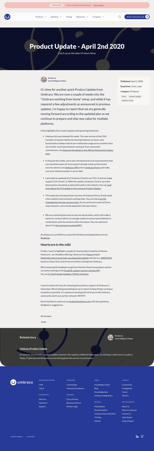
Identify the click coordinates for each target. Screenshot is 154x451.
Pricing (77, 17)
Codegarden (127, 388)
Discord (125, 395)
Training (97, 417)
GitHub (97, 421)
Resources (90, 17)
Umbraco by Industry (75, 388)
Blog (96, 388)
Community (127, 385)
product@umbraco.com (80, 301)
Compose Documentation (105, 413)
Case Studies (72, 385)
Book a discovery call (138, 17)
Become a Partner (74, 403)
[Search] (119, 16)
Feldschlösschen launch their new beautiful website (65, 258)
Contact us (126, 413)
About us (126, 406)
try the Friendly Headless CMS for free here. (68, 274)
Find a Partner (72, 399)
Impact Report (128, 421)
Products (48, 17)
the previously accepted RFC (68, 225)
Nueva (90, 254)
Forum (124, 392)
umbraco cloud (127, 100)
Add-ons (42, 399)
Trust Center (31, 436)
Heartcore (43, 403)
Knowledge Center (102, 385)
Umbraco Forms (92, 167)
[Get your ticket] (99, 5)
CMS (41, 385)
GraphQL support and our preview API (82, 270)
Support (42, 406)
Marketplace (99, 406)
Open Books (127, 417)
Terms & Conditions (16, 436)
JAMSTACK (106, 258)
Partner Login (72, 406)
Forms (124, 96)
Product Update (135, 96)
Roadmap (45, 238)
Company (105, 17)
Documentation (100, 410)
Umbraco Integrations (103, 395)
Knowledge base (101, 392)
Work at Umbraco (129, 410)
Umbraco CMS (71, 167)
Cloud (41, 388)
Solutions (63, 17)
